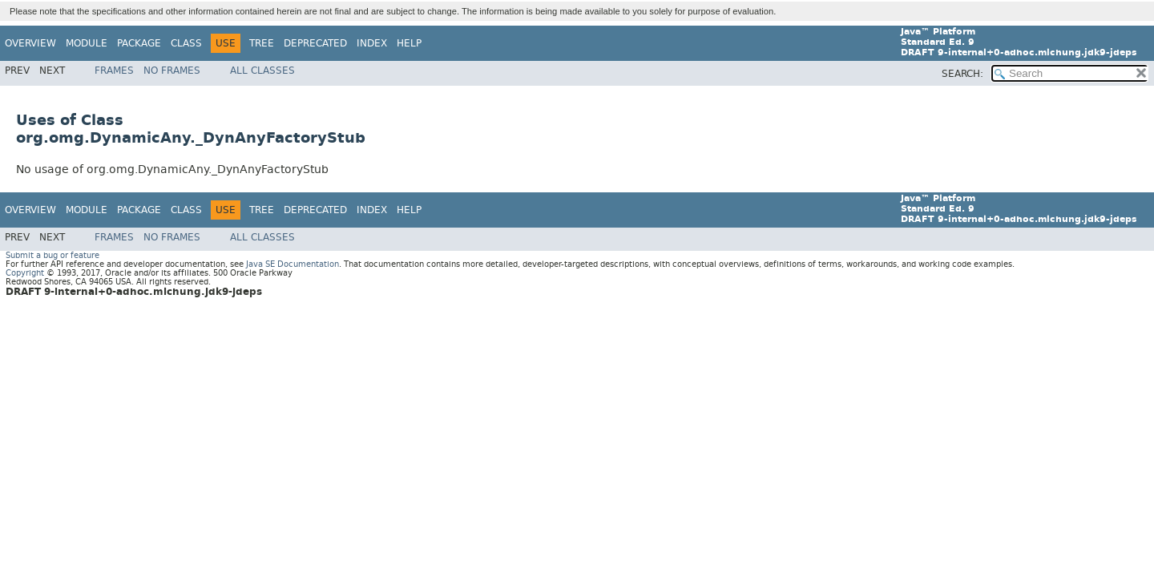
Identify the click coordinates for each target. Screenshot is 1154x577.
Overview (30, 43)
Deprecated (315, 43)
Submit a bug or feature (52, 255)
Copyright (25, 272)
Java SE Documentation (292, 264)
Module (86, 43)
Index (372, 43)
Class (186, 43)
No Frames (171, 70)
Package (139, 43)
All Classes (262, 70)
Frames (114, 70)
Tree (261, 43)
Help (409, 43)
